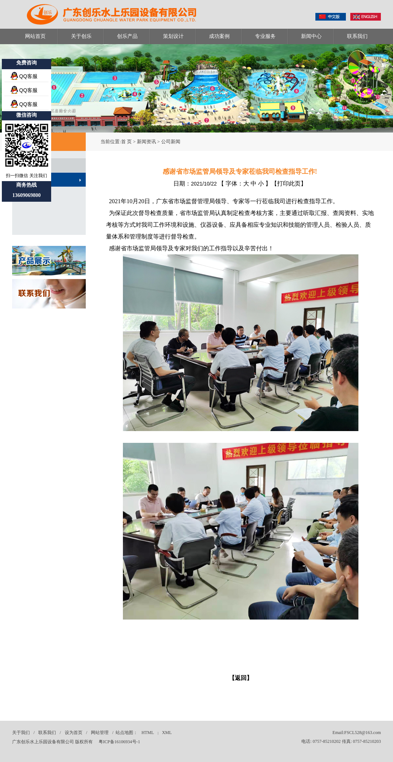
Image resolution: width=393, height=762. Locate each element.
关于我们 (21, 732)
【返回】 (240, 678)
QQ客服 (28, 76)
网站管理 (100, 732)
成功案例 (219, 36)
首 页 (126, 141)
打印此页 (289, 183)
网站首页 (35, 36)
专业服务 (265, 36)
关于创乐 (81, 36)
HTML (147, 732)
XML (167, 732)
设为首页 (73, 732)
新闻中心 (311, 36)
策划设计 (173, 36)
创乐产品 (127, 36)
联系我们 (357, 36)
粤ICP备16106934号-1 (119, 741)
